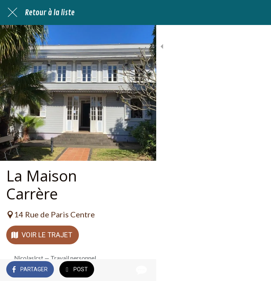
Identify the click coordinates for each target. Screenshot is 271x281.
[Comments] (255, 270)
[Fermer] (12, 12)
